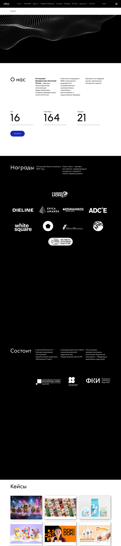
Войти (104, 4)
